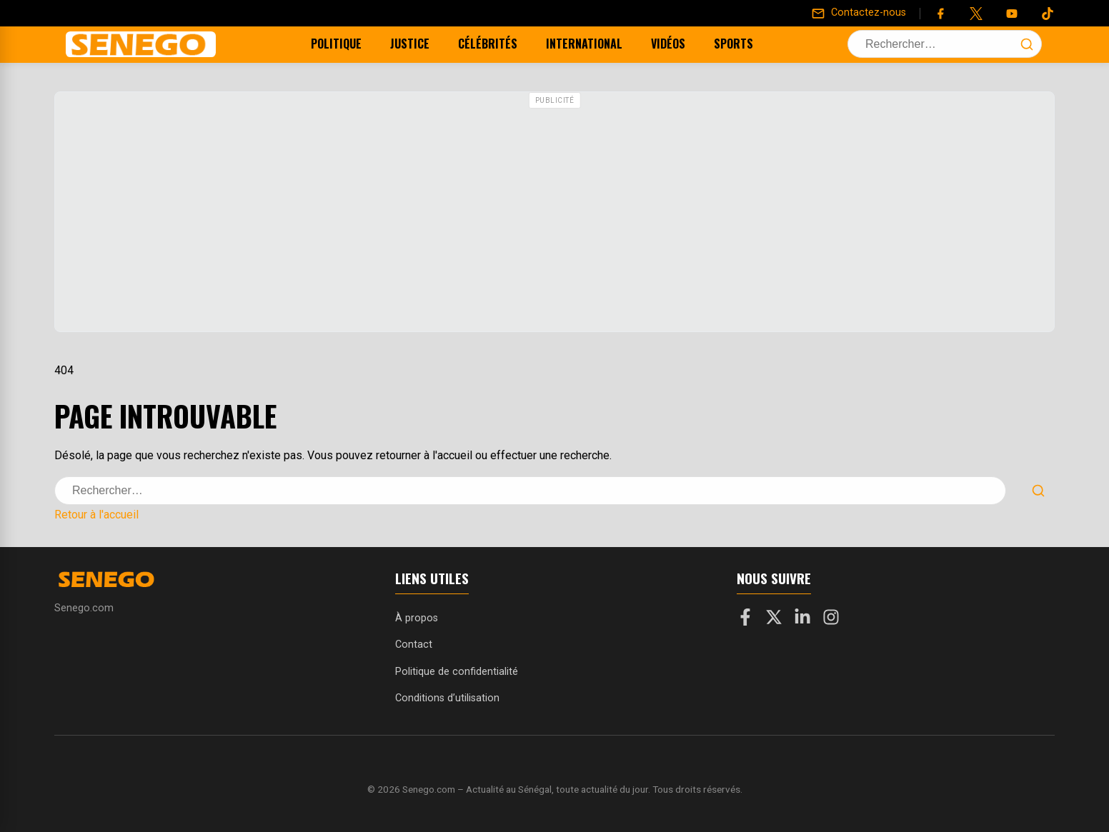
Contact (413, 644)
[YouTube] (1011, 13)
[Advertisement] (554, 214)
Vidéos (680, 43)
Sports (745, 43)
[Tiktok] (1047, 13)
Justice (422, 43)
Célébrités (499, 43)
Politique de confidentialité (456, 672)
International (596, 43)
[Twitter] (976, 13)
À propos (416, 618)
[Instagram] (831, 620)
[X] (773, 620)
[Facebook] (940, 13)
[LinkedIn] (802, 620)
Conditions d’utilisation (447, 698)
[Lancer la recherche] (1027, 44)
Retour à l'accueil (96, 514)
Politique (348, 43)
